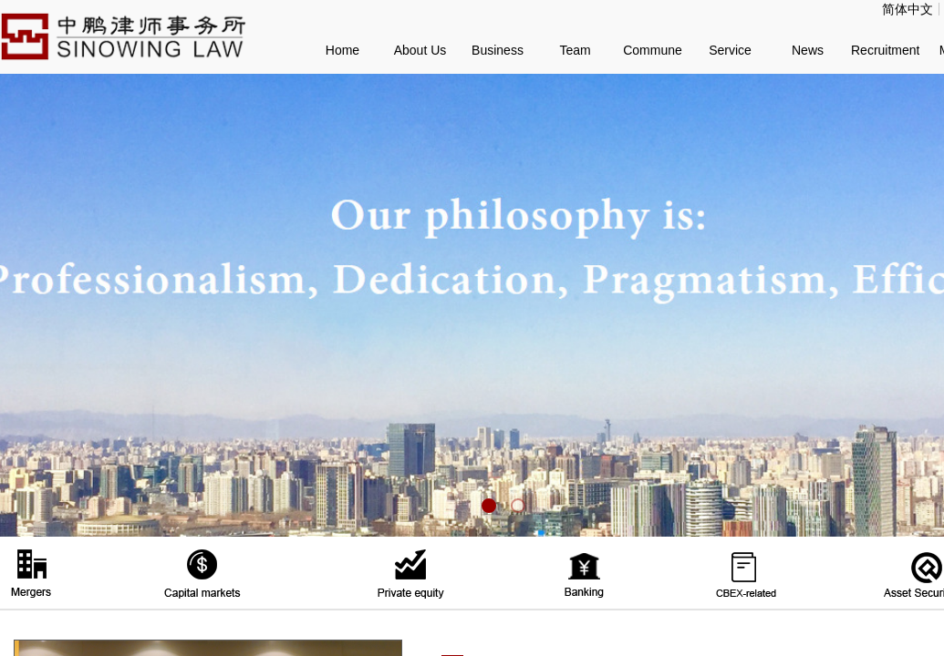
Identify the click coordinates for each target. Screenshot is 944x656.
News (808, 50)
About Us (420, 50)
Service (730, 50)
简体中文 (907, 9)
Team (574, 50)
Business (498, 50)
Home (342, 50)
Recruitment (885, 50)
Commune (652, 50)
